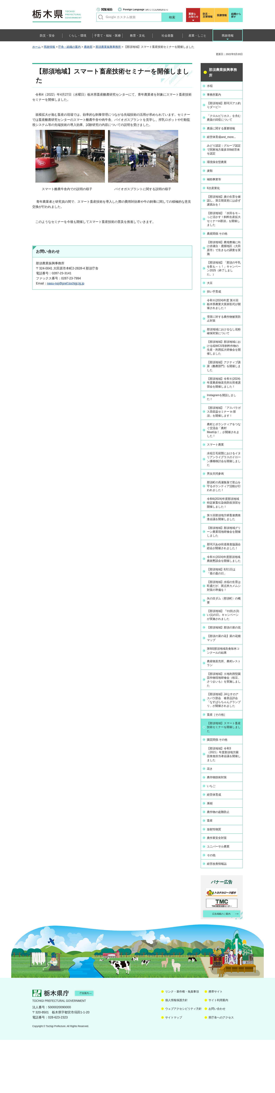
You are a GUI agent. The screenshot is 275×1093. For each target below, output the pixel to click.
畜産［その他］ (219, 770)
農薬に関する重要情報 (223, 132)
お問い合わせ (217, 1061)
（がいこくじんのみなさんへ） (146, 9)
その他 (212, 907)
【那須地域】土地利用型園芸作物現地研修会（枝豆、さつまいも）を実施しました (223, 729)
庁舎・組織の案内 (69, 46)
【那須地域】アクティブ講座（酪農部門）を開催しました (223, 373)
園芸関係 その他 (219, 795)
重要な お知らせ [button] (193, 15)
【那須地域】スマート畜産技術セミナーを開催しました (223, 782)
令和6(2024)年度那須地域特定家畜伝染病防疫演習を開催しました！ (223, 524)
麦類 (211, 174)
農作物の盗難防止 (220, 866)
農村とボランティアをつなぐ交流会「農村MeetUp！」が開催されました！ (223, 448)
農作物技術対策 (219, 833)
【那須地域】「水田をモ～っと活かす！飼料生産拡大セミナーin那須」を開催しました (223, 222)
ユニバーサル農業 (220, 899)
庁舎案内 (89, 1046)
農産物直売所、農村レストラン (223, 712)
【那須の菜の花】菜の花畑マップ (223, 687)
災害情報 (208, 15)
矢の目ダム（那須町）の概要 (223, 644)
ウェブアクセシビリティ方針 (183, 1061)
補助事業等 (216, 182)
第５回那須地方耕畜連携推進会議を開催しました (223, 544)
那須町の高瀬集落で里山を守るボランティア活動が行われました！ (223, 505)
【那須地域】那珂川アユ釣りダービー (223, 104)
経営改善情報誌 (219, 916)
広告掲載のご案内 (218, 966)
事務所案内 (216, 94)
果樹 (211, 858)
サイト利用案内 (218, 1053)
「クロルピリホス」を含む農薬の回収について (223, 119)
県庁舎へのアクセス (221, 1070)
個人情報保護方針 (176, 1053)
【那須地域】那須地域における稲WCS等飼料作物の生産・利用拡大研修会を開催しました (224, 354)
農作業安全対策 (219, 891)
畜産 (211, 874)
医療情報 (222, 15)
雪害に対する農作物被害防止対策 (223, 324)
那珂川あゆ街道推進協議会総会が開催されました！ (223, 578)
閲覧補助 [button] (106, 9)
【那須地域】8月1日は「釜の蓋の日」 (224, 610)
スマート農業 (217, 463)
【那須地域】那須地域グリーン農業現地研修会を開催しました (223, 561)
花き (211, 825)
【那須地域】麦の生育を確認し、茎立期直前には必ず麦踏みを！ (223, 203)
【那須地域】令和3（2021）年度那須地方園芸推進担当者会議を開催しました (224, 810)
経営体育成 (216, 849)
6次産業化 (215, 190)
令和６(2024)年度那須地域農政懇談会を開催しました (223, 595)
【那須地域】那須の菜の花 (223, 674)
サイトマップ (173, 1070)
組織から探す (236, 15)
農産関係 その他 (219, 237)
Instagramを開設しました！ (223, 409)
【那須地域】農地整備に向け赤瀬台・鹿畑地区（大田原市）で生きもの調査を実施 (223, 252)
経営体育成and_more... (224, 140)
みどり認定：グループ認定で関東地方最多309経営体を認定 (223, 153)
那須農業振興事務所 (108, 46)
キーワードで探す (100, 17)
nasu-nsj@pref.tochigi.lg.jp (65, 283)
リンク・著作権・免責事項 (182, 1044)
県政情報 (49, 46)
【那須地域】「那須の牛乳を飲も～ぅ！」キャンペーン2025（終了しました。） (224, 273)
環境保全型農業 (219, 165)
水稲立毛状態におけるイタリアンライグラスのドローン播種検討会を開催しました (223, 477)
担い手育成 (216, 296)
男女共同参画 (217, 493)
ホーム (36, 46)
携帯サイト (216, 1044)
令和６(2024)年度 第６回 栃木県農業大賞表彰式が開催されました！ (224, 309)
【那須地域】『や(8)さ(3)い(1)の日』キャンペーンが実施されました (224, 659)
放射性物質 (216, 883)
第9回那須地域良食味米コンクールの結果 (223, 699)
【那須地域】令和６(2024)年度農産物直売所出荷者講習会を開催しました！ (223, 392)
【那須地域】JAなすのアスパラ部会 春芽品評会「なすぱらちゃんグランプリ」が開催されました (224, 752)
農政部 (88, 46)
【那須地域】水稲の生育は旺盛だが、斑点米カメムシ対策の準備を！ (223, 627)
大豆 (211, 288)
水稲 (211, 85)
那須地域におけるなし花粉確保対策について (223, 337)
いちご (212, 841)
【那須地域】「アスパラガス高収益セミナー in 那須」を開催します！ (223, 426)
